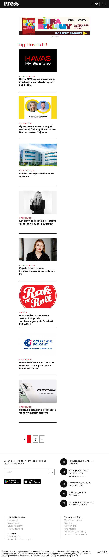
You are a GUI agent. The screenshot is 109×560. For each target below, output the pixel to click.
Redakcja (13, 520)
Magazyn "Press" (73, 520)
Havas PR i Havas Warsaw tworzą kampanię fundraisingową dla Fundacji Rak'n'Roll (36, 320)
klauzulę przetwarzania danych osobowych (30, 556)
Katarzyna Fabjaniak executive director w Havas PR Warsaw (37, 222)
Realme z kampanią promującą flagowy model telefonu (37, 411)
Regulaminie (72, 556)
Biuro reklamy (15, 525)
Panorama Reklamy (75, 531)
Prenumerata (15, 528)
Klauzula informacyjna (20, 539)
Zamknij (102, 552)
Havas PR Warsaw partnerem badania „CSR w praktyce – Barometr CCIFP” (36, 365)
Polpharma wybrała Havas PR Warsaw (36, 175)
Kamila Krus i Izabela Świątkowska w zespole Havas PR (37, 271)
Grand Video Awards (76, 534)
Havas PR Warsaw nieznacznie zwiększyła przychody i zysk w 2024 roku (37, 82)
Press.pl (68, 522)
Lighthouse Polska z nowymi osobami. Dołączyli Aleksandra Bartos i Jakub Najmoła (37, 129)
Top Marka (70, 528)
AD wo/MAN (70, 525)
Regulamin (14, 536)
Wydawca (13, 522)
